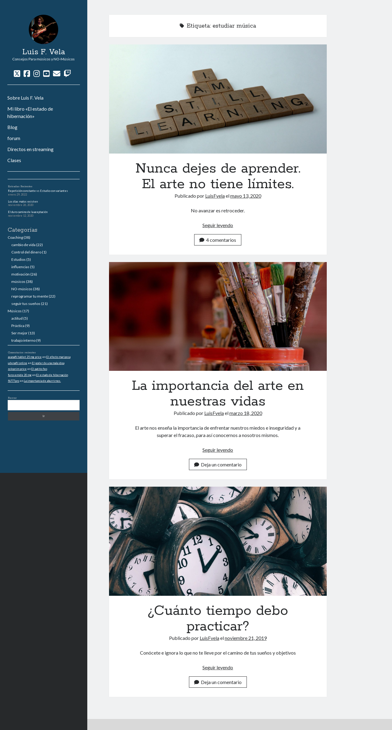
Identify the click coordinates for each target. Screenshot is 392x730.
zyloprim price (17, 369)
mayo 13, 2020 (245, 196)
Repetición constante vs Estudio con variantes (38, 190)
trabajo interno (23, 340)
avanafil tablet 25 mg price (25, 357)
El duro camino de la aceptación (27, 212)
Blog (12, 127)
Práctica (17, 325)
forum (13, 138)
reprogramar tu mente (29, 296)
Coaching (15, 237)
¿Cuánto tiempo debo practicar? (218, 541)
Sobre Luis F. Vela (25, 98)
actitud (17, 318)
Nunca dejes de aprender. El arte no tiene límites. (218, 99)
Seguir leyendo (217, 225)
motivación (20, 274)
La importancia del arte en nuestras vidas (218, 316)
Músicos (15, 311)
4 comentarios (217, 240)
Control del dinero (26, 252)
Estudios (18, 259)
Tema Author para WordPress (222, 724)
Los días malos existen (23, 201)
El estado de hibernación (52, 375)
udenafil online (17, 363)
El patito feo (39, 369)
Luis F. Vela (43, 52)
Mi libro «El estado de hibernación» (30, 112)
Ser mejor (19, 333)
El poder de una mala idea (48, 363)
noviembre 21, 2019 (246, 638)
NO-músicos (21, 289)
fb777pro (13, 380)
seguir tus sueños (25, 303)
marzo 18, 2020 (245, 413)
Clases (14, 160)
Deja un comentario (218, 464)
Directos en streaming (30, 149)
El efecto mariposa (58, 357)
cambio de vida (23, 244)
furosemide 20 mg (20, 375)
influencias (20, 266)
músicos (18, 281)
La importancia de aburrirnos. (42, 380)
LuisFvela (215, 196)
